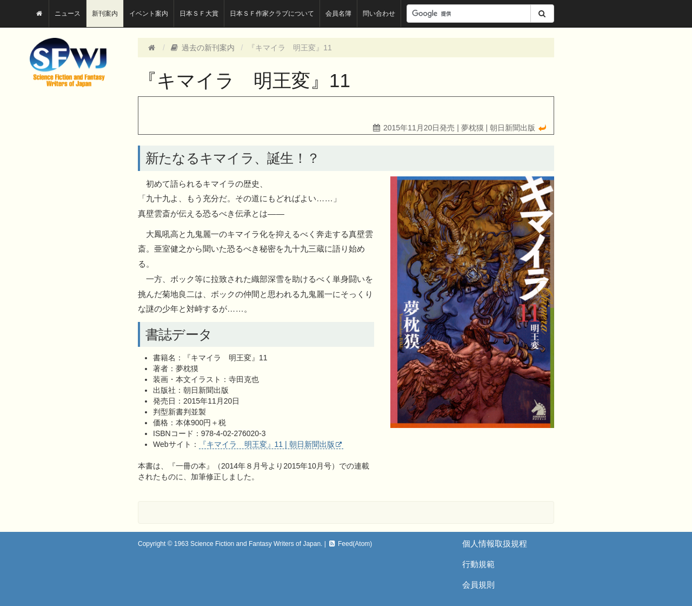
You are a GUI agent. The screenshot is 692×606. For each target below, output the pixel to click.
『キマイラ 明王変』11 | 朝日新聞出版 (267, 444)
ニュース (68, 13)
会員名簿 (338, 13)
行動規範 (478, 564)
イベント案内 (148, 13)
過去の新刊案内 (202, 47)
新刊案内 (105, 13)
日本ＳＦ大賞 (198, 13)
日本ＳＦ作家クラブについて (272, 13)
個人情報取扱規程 (494, 543)
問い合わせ (379, 13)
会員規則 (478, 584)
